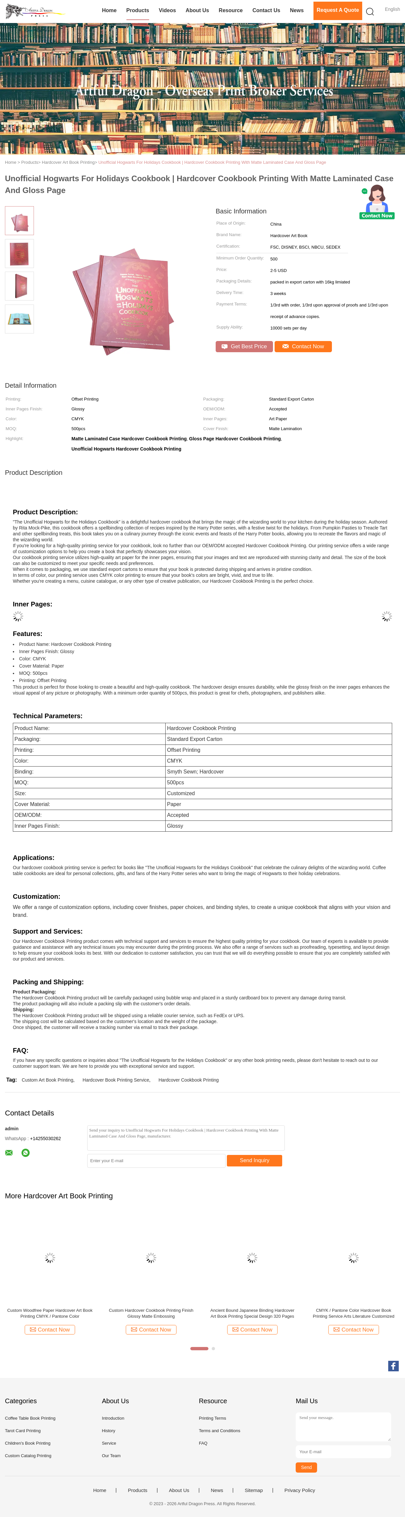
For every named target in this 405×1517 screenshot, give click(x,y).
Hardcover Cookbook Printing (188, 1080)
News (297, 10)
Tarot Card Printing (22, 1430)
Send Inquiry (255, 1160)
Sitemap (254, 1490)
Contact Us (266, 10)
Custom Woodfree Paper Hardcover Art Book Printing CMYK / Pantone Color (50, 1313)
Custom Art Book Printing (47, 1080)
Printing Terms (212, 1418)
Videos (167, 10)
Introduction (113, 1418)
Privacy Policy (299, 1490)
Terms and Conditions (219, 1430)
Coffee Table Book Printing (30, 1418)
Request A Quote (338, 10)
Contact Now (303, 346)
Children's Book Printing (27, 1443)
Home (109, 10)
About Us (197, 10)
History (108, 1430)
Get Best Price (244, 346)
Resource (231, 10)
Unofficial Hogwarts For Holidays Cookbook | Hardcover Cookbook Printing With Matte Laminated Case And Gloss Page (212, 162)
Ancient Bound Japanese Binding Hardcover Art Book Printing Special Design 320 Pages (252, 1313)
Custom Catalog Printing (28, 1455)
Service (109, 1443)
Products (137, 10)
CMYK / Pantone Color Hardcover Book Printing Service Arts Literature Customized (353, 1313)
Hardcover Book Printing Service (116, 1080)
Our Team (111, 1455)
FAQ (203, 1443)
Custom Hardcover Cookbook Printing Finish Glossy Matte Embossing (151, 1313)
